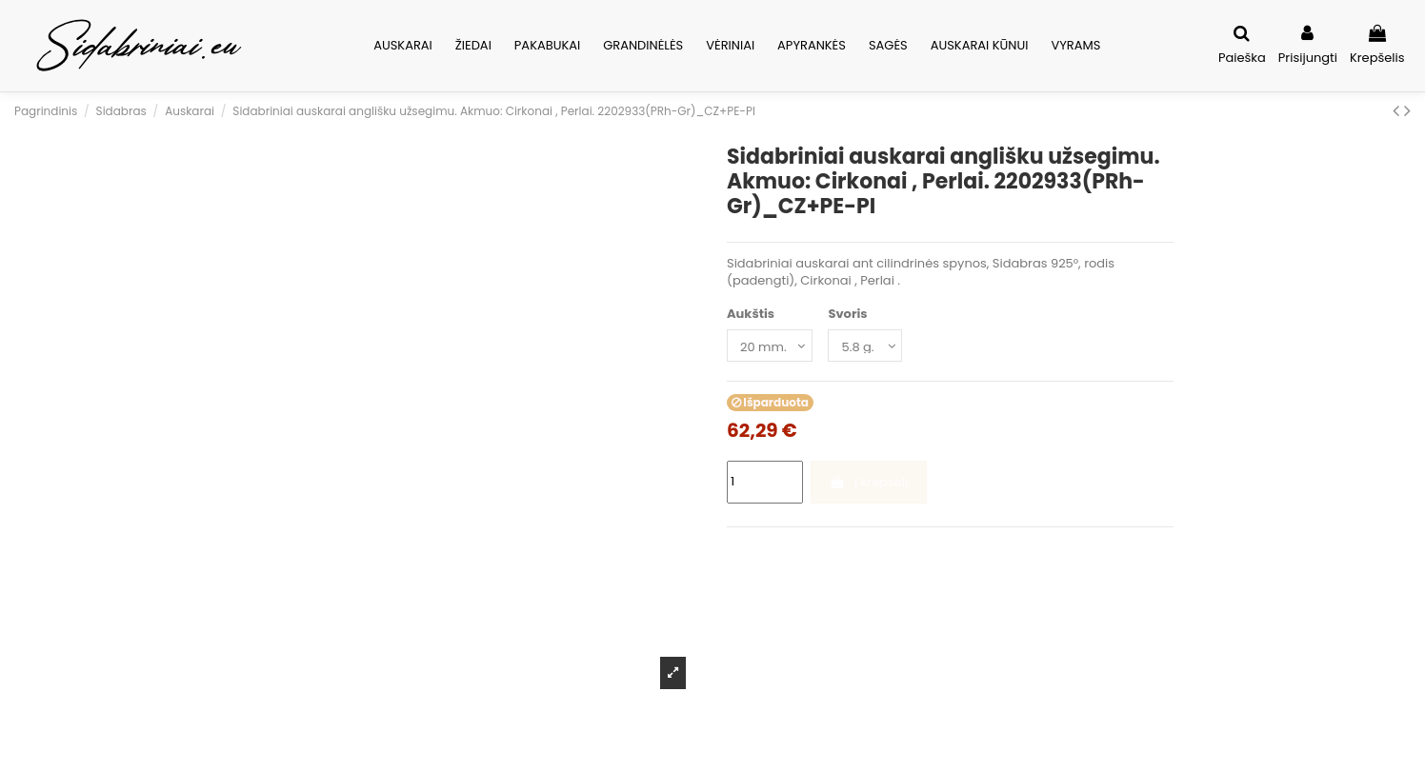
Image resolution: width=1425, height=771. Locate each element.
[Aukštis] (770, 345)
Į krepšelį (868, 482)
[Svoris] (865, 345)
